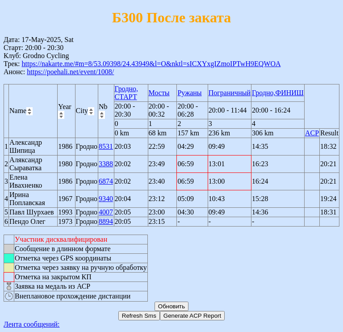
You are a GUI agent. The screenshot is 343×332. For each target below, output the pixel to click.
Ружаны (189, 93)
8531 (106, 146)
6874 (106, 181)
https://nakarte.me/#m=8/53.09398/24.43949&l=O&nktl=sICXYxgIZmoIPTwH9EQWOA (150, 63)
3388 (106, 164)
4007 (106, 212)
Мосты (159, 93)
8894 (106, 221)
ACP (312, 133)
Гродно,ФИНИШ (278, 93)
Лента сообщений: (32, 324)
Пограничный (230, 93)
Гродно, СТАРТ (126, 93)
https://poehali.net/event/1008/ (70, 72)
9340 (106, 198)
